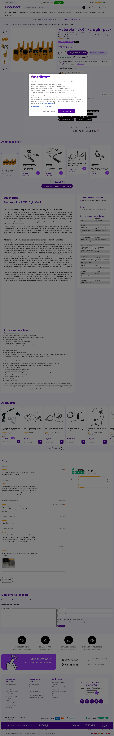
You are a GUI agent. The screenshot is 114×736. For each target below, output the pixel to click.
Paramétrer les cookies (48, 111)
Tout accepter (66, 111)
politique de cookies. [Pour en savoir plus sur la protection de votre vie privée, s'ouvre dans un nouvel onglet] (48, 103)
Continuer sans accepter (78, 75)
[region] (58, 95)
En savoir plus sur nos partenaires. (41, 106)
